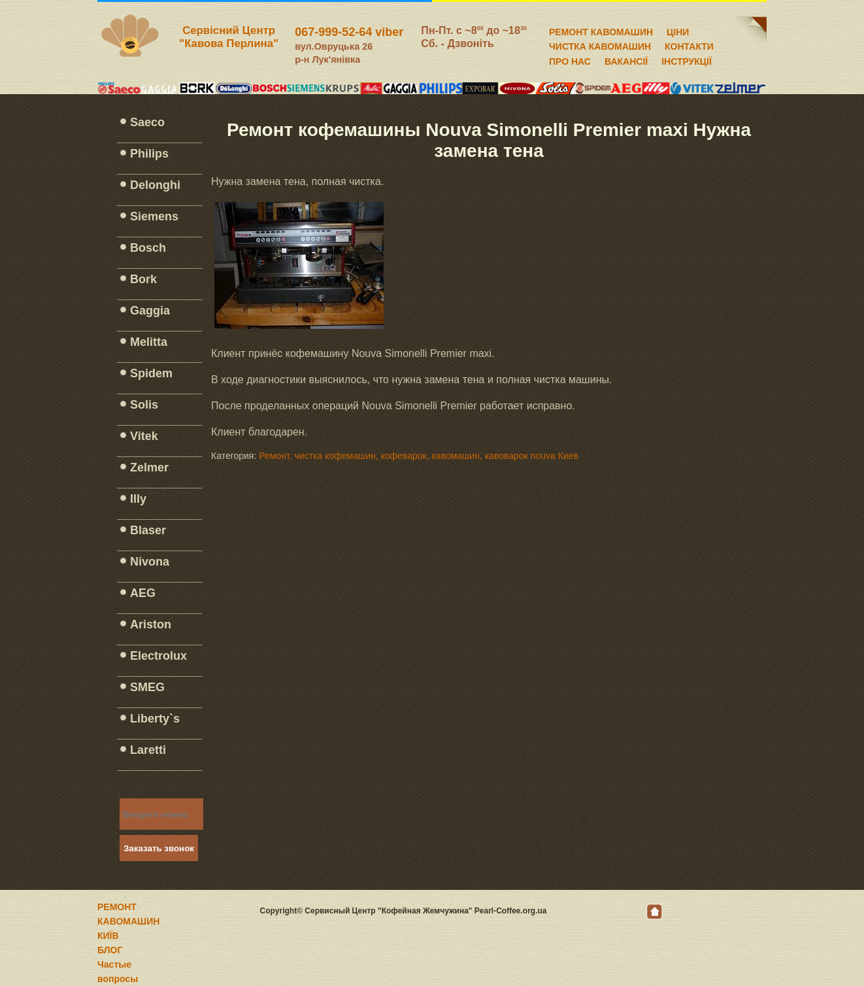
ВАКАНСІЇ (626, 59)
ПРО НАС (570, 59)
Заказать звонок (159, 848)
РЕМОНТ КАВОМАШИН (601, 30)
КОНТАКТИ (689, 44)
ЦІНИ (678, 30)
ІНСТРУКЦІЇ (686, 59)
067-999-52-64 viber (349, 32)
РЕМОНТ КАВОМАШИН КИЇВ (128, 921)
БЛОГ (109, 950)
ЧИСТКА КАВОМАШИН (600, 44)
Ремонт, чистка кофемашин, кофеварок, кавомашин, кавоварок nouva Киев (418, 455)
